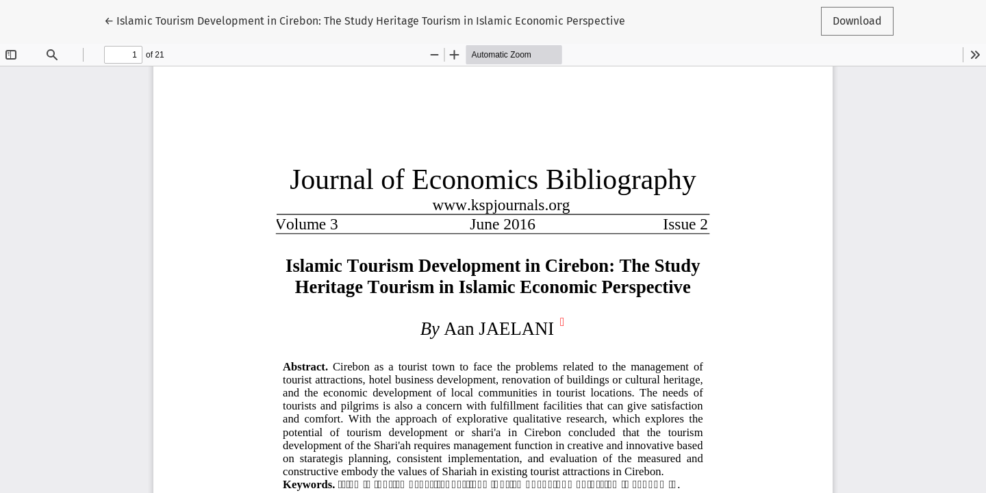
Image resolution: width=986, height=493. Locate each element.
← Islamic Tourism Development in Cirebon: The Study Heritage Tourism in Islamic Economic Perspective (364, 19)
